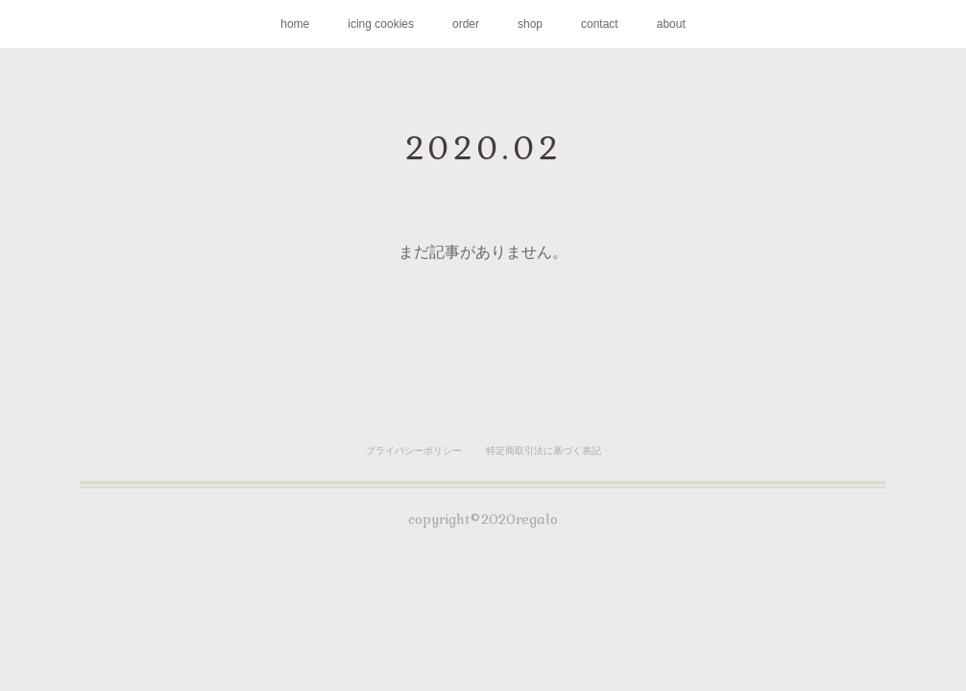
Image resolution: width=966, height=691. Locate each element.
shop (530, 24)
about (671, 24)
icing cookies (381, 24)
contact (599, 24)
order (465, 24)
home (294, 24)
